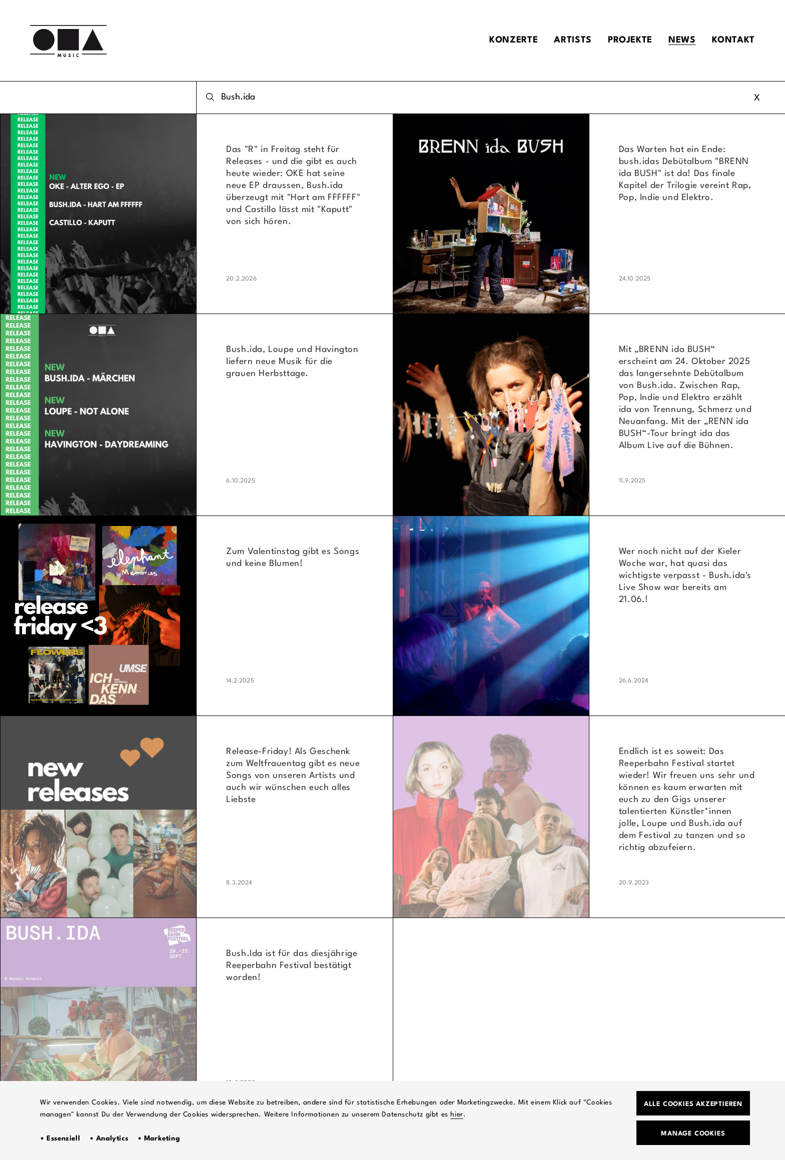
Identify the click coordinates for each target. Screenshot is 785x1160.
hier (456, 1114)
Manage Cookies (693, 1133)
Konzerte (513, 40)
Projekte (630, 40)
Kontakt (733, 40)
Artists (572, 40)
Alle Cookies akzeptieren (693, 1104)
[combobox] (490, 98)
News (682, 40)
